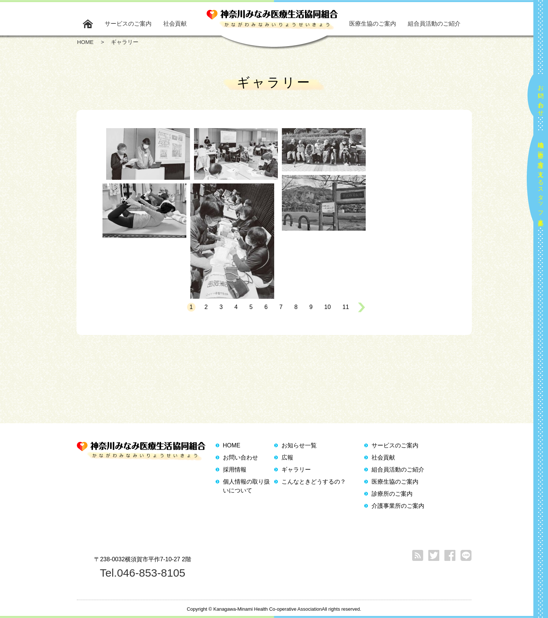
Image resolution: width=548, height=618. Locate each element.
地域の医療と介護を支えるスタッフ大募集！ (541, 180)
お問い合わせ (541, 97)
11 (346, 307)
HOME (232, 445)
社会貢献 (175, 24)
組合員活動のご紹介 (434, 24)
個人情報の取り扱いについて (246, 486)
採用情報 (234, 469)
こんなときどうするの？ (314, 482)
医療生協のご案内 (372, 24)
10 (327, 307)
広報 (287, 457)
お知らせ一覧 (299, 445)
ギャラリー (296, 469)
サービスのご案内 (128, 24)
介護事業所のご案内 (398, 506)
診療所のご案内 (392, 494)
